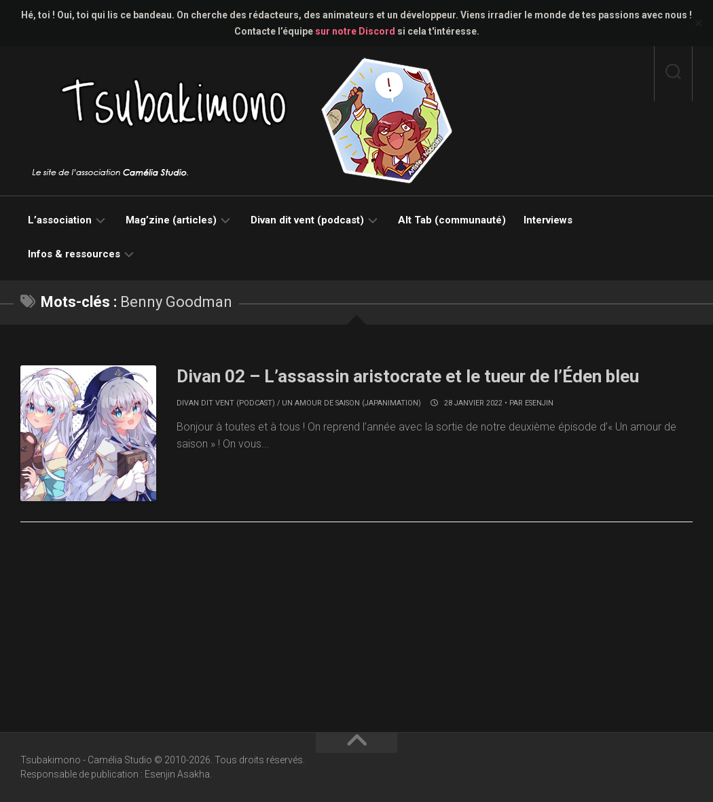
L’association (60, 220)
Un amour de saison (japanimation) (351, 403)
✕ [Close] (698, 23)
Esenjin (539, 403)
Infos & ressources (74, 254)
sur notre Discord (355, 31)
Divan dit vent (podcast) (307, 220)
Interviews (548, 220)
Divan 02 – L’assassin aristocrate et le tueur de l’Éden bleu (409, 376)
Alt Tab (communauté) (452, 220)
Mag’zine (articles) (171, 220)
